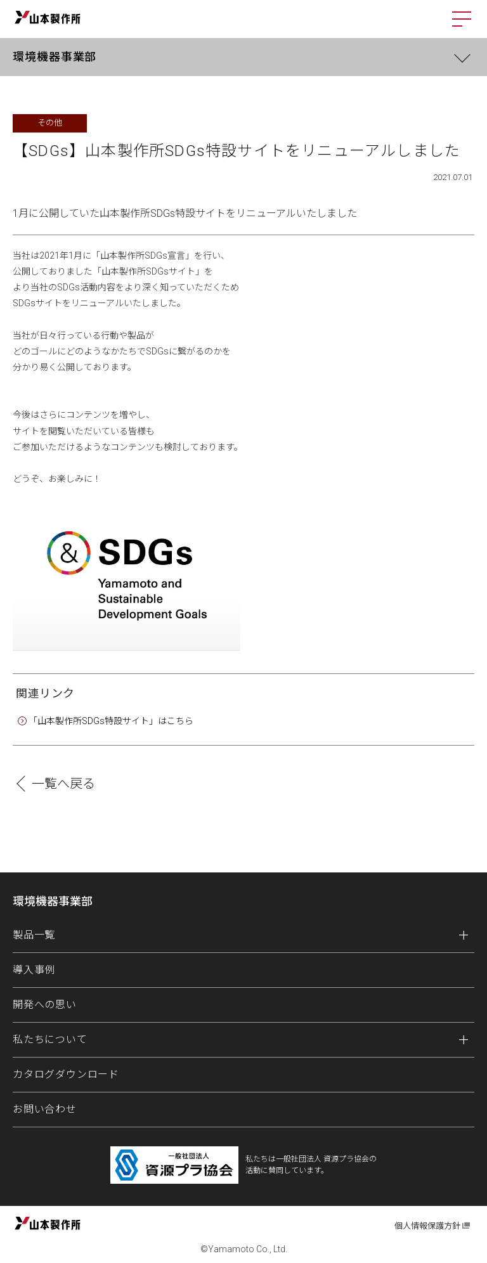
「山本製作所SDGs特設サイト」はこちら (111, 721)
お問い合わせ (45, 1109)
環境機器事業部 (54, 56)
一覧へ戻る (63, 783)
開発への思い (45, 1005)
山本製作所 (47, 17)
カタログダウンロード (66, 1074)
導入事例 (34, 970)
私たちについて (50, 1039)
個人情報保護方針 (427, 1226)
